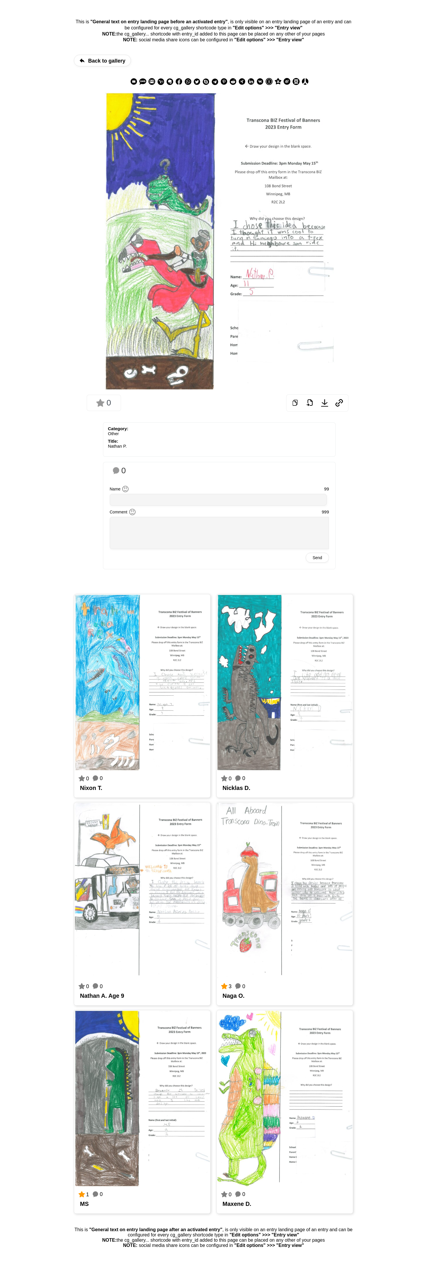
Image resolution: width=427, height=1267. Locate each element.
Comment (118, 512)
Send (317, 557)
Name (115, 489)
